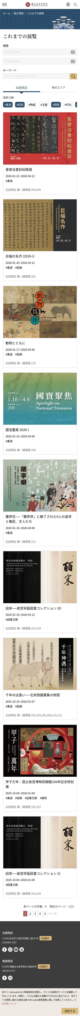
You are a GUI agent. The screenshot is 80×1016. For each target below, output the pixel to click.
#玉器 (43, 105)
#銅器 (55, 105)
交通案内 (45, 938)
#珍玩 (68, 105)
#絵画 (19, 105)
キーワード (10, 70)
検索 (73, 76)
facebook (4, 949)
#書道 (7, 105)
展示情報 (18, 13)
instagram (10, 949)
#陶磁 (31, 105)
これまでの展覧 (35, 13)
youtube (16, 949)
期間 (5, 46)
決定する (69, 1011)
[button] (68, 4)
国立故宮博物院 (36, 4)
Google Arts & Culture (21, 949)
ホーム (6, 13)
